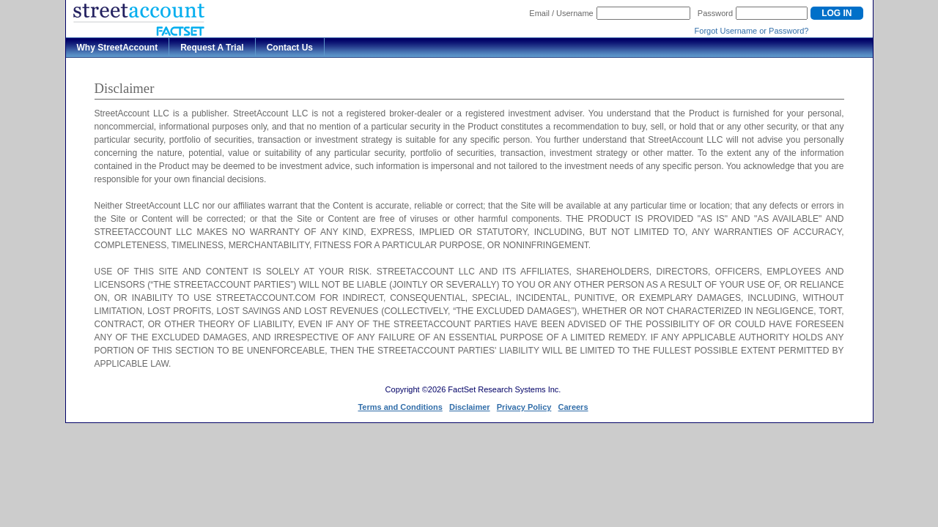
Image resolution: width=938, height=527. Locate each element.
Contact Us (290, 47)
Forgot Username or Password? (752, 30)
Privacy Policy (524, 407)
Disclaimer (469, 407)
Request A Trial (211, 47)
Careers (573, 407)
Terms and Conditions (400, 407)
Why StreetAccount (117, 47)
